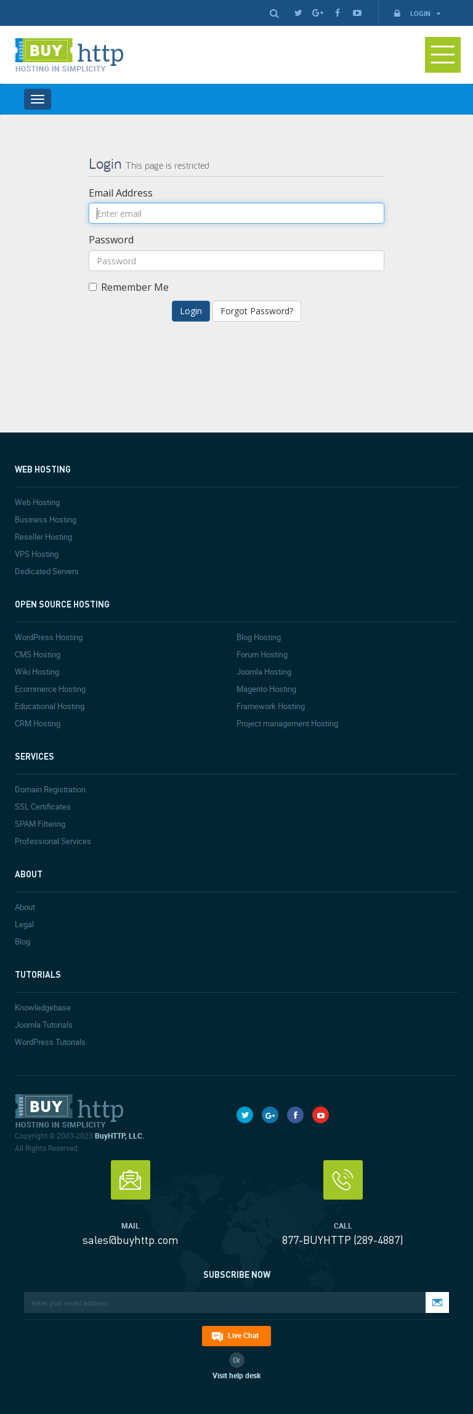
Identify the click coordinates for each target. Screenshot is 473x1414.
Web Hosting (37, 502)
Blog (22, 941)
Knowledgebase (43, 1007)
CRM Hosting (37, 723)
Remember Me (129, 287)
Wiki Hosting (37, 671)
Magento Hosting (266, 688)
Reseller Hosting (43, 536)
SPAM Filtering (40, 823)
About (25, 906)
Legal (24, 924)
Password (111, 239)
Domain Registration (50, 789)
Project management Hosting (287, 723)
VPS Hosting (37, 553)
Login (416, 13)
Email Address (121, 193)
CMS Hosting (37, 654)
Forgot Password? (256, 311)
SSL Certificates (43, 806)
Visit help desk (236, 1375)
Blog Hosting (258, 637)
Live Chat (243, 1335)
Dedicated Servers (47, 571)
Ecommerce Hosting (50, 688)
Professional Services (53, 841)
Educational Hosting (49, 706)
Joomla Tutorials (44, 1024)
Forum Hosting (262, 654)
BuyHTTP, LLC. (119, 1135)
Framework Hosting (270, 706)
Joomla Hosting (263, 671)
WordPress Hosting (49, 637)
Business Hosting (45, 519)
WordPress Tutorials (50, 1041)
